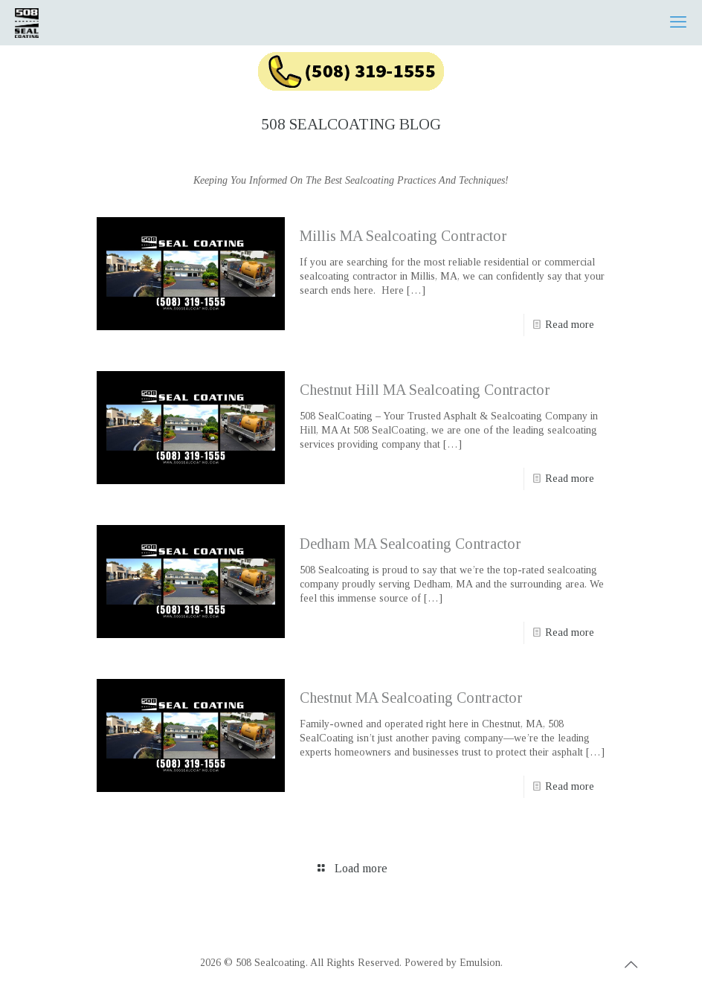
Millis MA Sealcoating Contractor (403, 236)
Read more (569, 324)
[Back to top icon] (630, 964)
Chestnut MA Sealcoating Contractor (411, 697)
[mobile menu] (678, 22)
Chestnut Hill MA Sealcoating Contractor (425, 389)
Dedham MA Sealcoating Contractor (410, 543)
